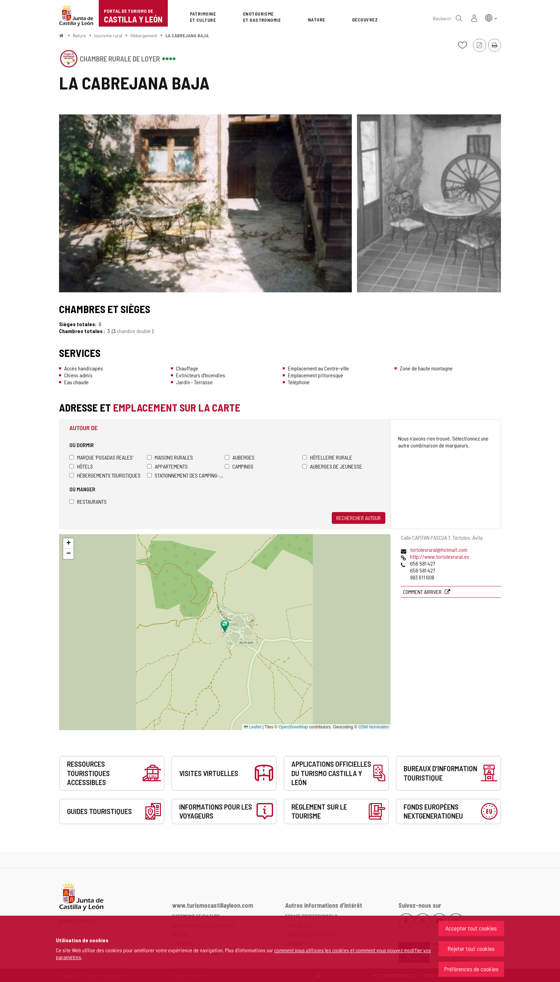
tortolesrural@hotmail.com (438, 549)
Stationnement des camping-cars (186, 475)
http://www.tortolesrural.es (439, 556)
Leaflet (252, 727)
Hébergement (144, 35)
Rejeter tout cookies (471, 948)
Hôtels (81, 466)
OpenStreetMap (293, 727)
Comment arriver (423, 591)
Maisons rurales (170, 457)
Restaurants (88, 501)
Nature (79, 35)
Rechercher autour (358, 517)
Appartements (167, 466)
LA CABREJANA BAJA (187, 35)
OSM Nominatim (373, 727)
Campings (239, 466)
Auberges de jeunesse (332, 466)
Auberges (239, 457)
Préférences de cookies (471, 969)
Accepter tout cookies (471, 928)
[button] (491, 17)
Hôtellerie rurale (327, 457)
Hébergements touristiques (105, 475)
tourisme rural (108, 35)
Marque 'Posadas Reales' (101, 457)
